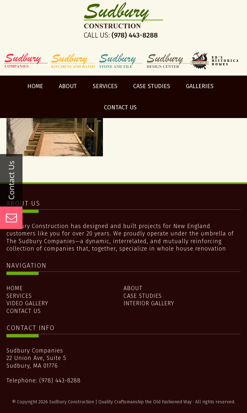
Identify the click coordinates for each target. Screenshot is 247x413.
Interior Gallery (149, 303)
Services (19, 295)
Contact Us (23, 311)
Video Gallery (27, 303)
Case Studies (143, 295)
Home (14, 288)
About (133, 288)
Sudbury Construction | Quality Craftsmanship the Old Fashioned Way (123, 26)
